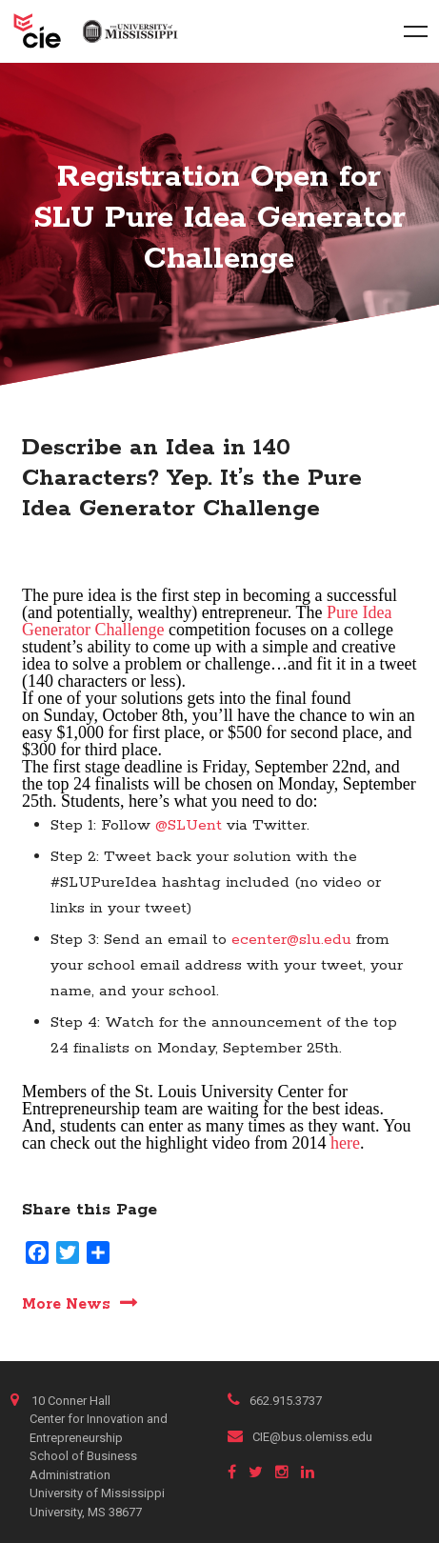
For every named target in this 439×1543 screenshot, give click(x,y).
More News (66, 1303)
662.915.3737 (275, 1400)
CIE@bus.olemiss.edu (300, 1437)
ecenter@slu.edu (291, 940)
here (345, 1142)
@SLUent (188, 825)
